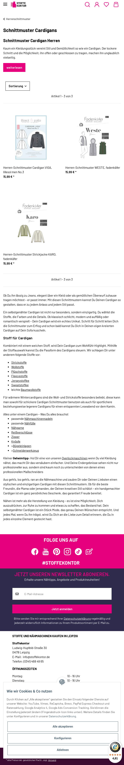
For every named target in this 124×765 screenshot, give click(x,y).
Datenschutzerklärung (77, 618)
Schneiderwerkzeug (26, 450)
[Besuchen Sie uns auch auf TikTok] (78, 551)
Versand (52, 760)
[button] (87, 4)
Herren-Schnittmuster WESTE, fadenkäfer (92, 167)
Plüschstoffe (19, 371)
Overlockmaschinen (75, 458)
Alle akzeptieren (63, 726)
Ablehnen (63, 750)
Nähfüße (29, 423)
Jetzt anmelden (62, 609)
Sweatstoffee (20, 385)
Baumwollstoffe (31, 389)
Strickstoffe (19, 362)
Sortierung (16, 86)
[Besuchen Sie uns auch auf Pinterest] (56, 551)
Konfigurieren (62, 738)
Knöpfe (15, 441)
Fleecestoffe (19, 376)
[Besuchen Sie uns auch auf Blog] (89, 551)
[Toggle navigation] (5, 2)
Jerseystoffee (20, 380)
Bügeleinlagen (22, 446)
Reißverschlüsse (21, 432)
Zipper (15, 437)
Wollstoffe (17, 367)
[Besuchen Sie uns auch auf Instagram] (67, 551)
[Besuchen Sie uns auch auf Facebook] (35, 551)
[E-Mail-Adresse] (66, 594)
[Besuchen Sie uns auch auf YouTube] (46, 551)
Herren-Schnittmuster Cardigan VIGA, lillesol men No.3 (27, 170)
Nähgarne (17, 428)
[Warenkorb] (116, 4)
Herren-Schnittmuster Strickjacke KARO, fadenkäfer (29, 257)
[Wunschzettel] (106, 4)
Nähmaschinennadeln (38, 418)
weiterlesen (14, 67)
